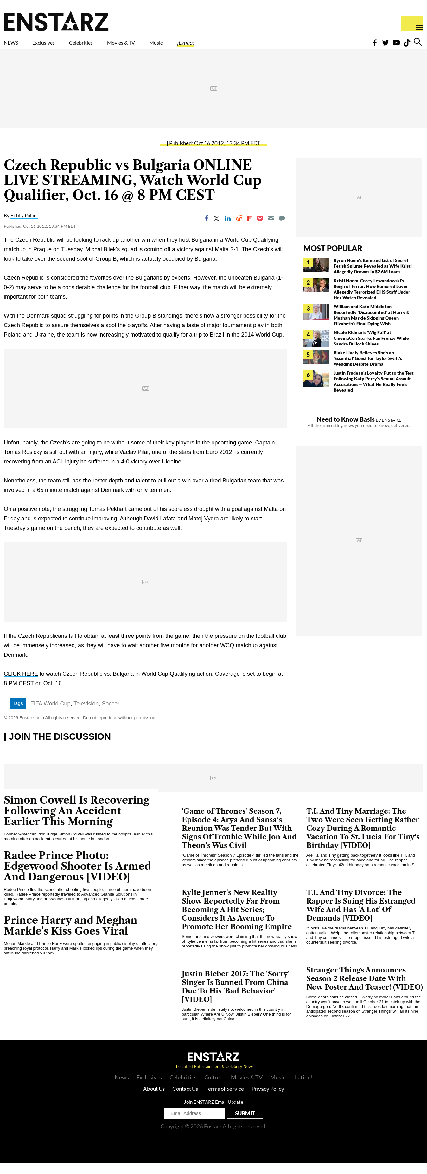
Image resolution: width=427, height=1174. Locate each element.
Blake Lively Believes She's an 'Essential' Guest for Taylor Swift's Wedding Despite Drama (368, 369)
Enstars (56, 20)
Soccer (110, 714)
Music (213, 46)
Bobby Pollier (24, 226)
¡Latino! (252, 46)
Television (86, 714)
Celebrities (110, 46)
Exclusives (59, 46)
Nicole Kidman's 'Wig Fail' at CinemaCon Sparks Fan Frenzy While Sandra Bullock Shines (371, 349)
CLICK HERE (21, 685)
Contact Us (185, 1099)
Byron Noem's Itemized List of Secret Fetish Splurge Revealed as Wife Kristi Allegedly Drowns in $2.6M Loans (373, 277)
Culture (213, 1088)
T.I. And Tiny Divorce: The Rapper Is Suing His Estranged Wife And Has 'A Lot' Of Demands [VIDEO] (361, 916)
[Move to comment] (282, 229)
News (122, 1088)
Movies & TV (166, 46)
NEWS (15, 46)
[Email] (271, 229)
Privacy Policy (268, 1099)
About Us (154, 1099)
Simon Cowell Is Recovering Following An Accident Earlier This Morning (76, 822)
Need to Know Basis (346, 430)
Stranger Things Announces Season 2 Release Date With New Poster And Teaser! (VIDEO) (364, 990)
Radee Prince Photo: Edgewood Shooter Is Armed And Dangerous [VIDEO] (77, 877)
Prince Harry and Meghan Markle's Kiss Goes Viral (70, 936)
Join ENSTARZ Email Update (213, 1113)
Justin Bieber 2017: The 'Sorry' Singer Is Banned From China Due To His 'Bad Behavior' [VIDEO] (236, 998)
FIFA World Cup (50, 714)
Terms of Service (225, 1099)
